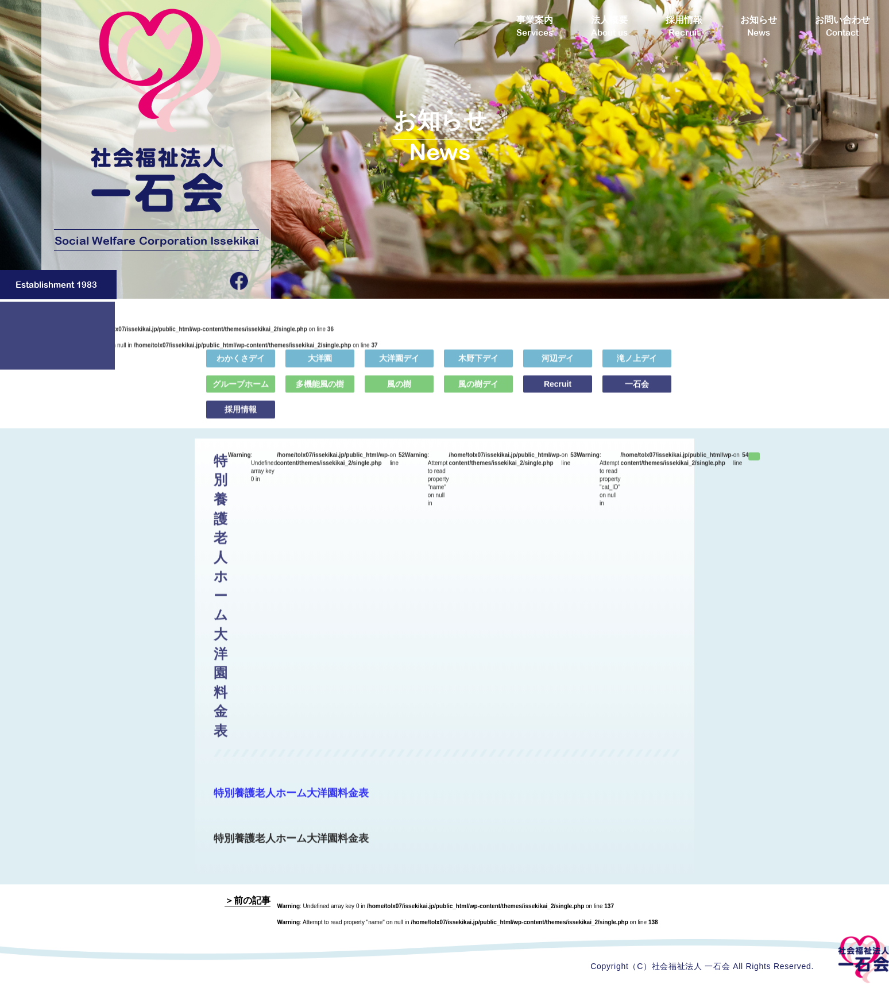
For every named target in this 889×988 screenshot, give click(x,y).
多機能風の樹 (320, 390)
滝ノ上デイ (637, 365)
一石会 (637, 390)
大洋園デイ (399, 365)
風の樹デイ (478, 390)
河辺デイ (558, 365)
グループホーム (240, 390)
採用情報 (241, 416)
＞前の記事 (247, 900)
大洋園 (320, 365)
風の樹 (399, 390)
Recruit (557, 390)
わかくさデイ (241, 365)
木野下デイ (478, 365)
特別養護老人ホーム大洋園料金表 (291, 799)
